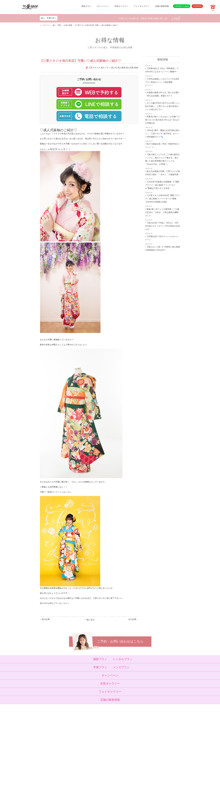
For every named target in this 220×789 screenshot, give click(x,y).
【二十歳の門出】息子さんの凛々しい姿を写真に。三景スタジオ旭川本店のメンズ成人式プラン (162, 106)
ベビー (75, 727)
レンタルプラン (122, 659)
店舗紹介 (90, 748)
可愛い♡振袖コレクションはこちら (55, 492)
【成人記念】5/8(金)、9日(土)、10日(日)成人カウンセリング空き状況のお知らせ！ (162, 226)
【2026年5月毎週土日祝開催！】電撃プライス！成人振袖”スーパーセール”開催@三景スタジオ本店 (162, 185)
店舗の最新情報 (162, 6)
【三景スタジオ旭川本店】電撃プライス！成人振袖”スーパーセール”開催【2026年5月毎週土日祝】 (162, 198)
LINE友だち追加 (181, 6)
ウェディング (77, 741)
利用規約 (90, 765)
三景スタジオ (94, 67)
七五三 (75, 731)
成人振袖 (121, 67)
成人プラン (106, 67)
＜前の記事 (45, 619)
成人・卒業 (56, 25)
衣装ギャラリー (121, 6)
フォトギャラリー (141, 6)
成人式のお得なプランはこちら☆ (54, 603)
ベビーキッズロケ (79, 744)
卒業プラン (100, 667)
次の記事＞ (133, 619)
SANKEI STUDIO (107, 785)
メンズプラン (121, 667)
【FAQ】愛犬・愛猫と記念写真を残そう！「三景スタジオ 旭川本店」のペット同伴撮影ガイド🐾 (162, 133)
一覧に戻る (90, 620)
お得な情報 (68, 25)
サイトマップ (91, 761)
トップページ (45, 25)
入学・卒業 (76, 734)
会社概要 (90, 755)
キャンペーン (103, 6)
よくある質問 (91, 751)
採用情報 (90, 758)
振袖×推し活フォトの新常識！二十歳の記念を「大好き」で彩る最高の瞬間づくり (162, 212)
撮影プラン (100, 659)
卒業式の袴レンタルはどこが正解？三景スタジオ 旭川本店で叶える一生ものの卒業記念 (162, 119)
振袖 (136, 67)
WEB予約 (197, 6)
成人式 (114, 67)
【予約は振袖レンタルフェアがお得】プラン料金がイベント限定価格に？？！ (162, 82)
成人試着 (130, 67)
